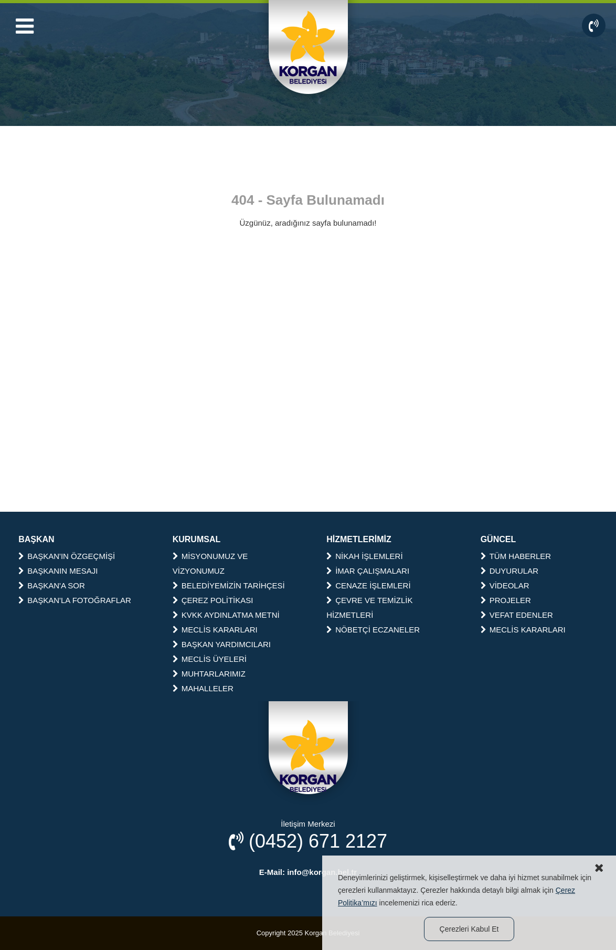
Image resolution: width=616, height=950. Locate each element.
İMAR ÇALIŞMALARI (367, 570)
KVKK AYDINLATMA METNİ (226, 614)
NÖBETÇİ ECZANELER (373, 629)
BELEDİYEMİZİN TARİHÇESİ (229, 585)
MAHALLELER (203, 688)
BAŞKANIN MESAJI (58, 570)
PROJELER (506, 600)
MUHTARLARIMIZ (209, 673)
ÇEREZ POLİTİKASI (213, 600)
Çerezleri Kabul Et (469, 929)
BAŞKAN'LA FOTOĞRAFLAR (74, 600)
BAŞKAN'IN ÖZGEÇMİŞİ (66, 556)
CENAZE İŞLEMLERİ (368, 585)
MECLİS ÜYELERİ (210, 659)
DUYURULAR (509, 570)
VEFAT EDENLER (517, 614)
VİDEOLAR (505, 585)
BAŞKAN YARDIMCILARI (222, 644)
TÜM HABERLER (516, 556)
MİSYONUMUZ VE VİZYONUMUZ (210, 563)
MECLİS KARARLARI (215, 629)
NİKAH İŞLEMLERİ (364, 556)
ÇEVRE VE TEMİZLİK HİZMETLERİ (369, 607)
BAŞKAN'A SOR (51, 585)
